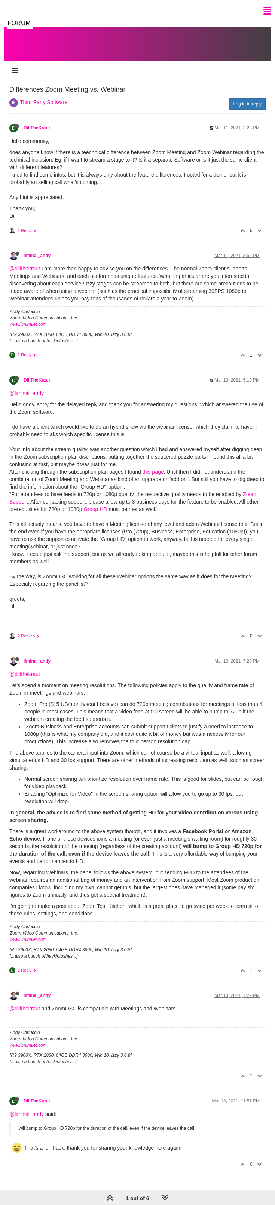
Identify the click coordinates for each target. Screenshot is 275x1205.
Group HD (95, 509)
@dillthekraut (24, 269)
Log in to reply (247, 104)
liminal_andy (37, 255)
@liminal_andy (26, 393)
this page (153, 472)
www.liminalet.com (28, 324)
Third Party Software (44, 102)
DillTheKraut (37, 128)
